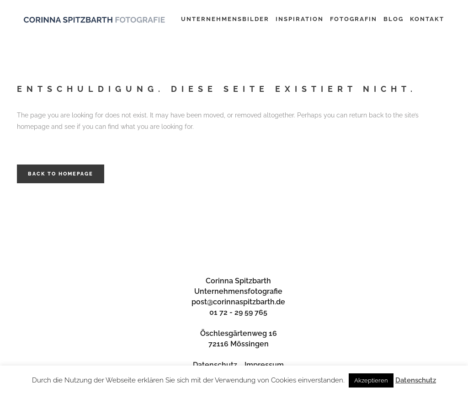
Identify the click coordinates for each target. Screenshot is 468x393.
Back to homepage (60, 174)
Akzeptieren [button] (371, 380)
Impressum (264, 365)
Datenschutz (215, 365)
